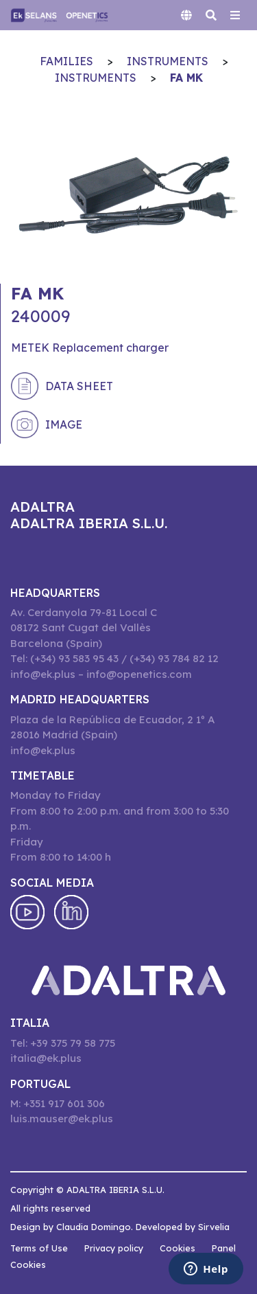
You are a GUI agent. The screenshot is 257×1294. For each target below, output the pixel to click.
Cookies (177, 1247)
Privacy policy (113, 1247)
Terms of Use (39, 1247)
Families (66, 61)
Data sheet (79, 386)
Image (63, 424)
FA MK (186, 77)
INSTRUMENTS (167, 61)
